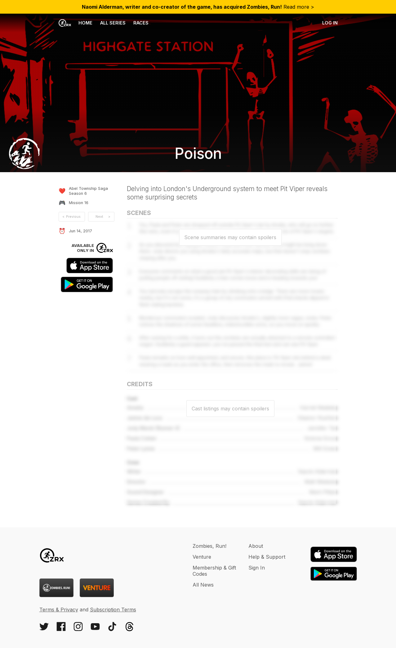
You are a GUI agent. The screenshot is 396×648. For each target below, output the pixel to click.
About (255, 546)
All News (203, 585)
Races (141, 22)
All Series (113, 22)
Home (75, 23)
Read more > (198, 7)
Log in (330, 22)
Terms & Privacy (58, 609)
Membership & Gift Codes (214, 571)
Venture (202, 557)
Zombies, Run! (209, 546)
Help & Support (266, 557)
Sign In (256, 568)
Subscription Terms (113, 609)
